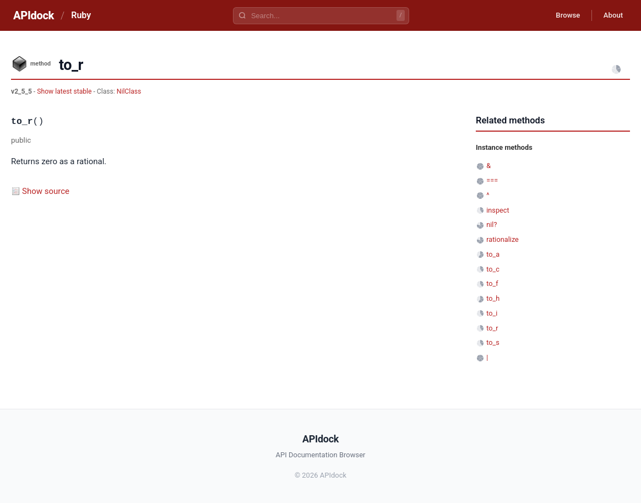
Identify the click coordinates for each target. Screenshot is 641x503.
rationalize (502, 239)
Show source (45, 191)
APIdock (33, 15)
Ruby (81, 15)
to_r (492, 328)
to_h (492, 298)
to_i (491, 313)
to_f (492, 283)
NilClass (129, 91)
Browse (561, 15)
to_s (492, 342)
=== (492, 180)
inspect (497, 210)
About (610, 15)
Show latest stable (65, 91)
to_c (492, 269)
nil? (491, 224)
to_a (492, 254)
